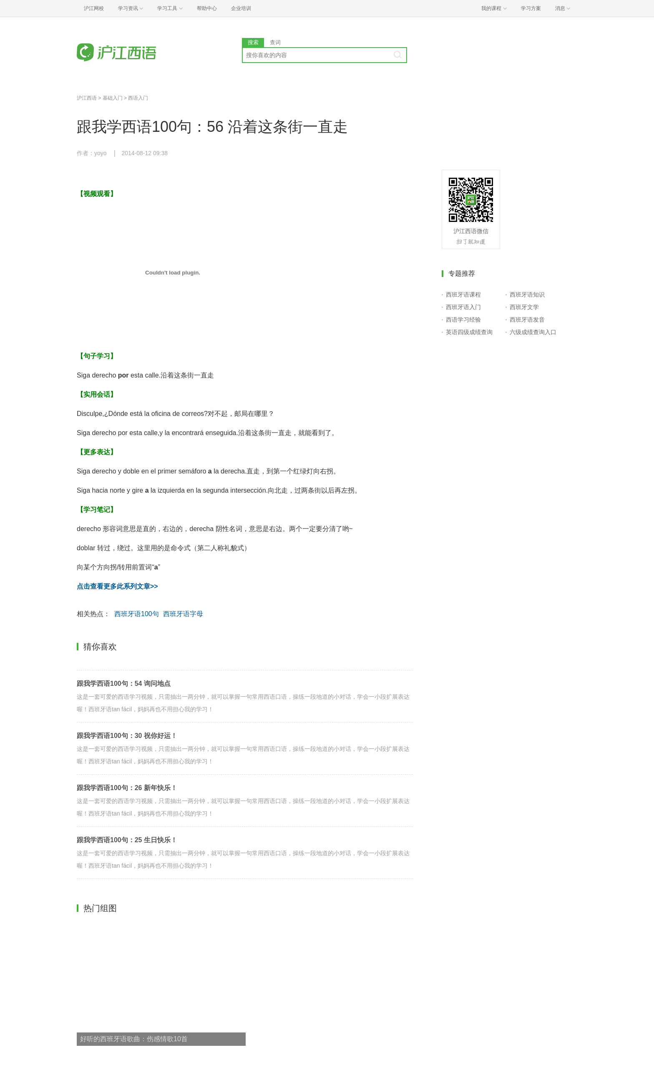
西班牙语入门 (463, 307)
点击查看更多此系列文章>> (117, 586)
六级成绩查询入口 (533, 332)
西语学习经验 (463, 319)
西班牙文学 (524, 307)
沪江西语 (87, 98)
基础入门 (113, 98)
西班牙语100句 (136, 613)
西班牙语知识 (527, 294)
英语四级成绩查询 (469, 332)
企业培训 (241, 8)
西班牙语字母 (183, 613)
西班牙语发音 (527, 319)
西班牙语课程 (463, 294)
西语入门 (138, 98)
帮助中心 (207, 8)
